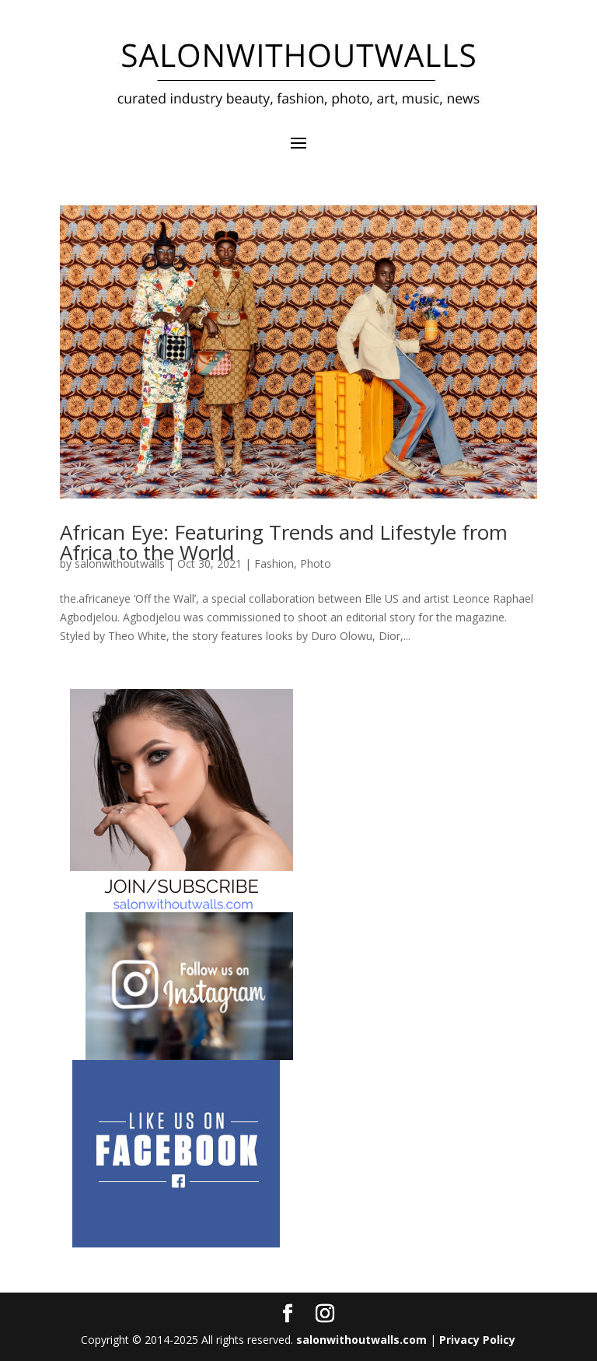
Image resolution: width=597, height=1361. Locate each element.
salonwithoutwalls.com (361, 1339)
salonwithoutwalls (120, 563)
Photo (315, 563)
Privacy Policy (477, 1339)
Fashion (274, 563)
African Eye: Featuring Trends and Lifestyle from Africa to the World (284, 542)
